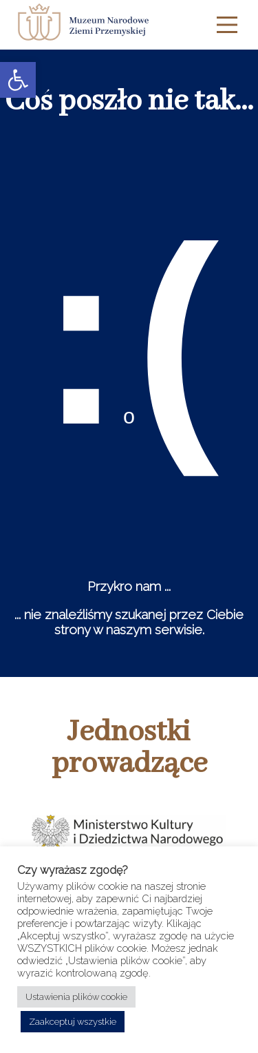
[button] (18, 80)
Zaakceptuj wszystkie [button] (72, 1021)
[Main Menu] (227, 25)
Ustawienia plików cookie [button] (76, 997)
